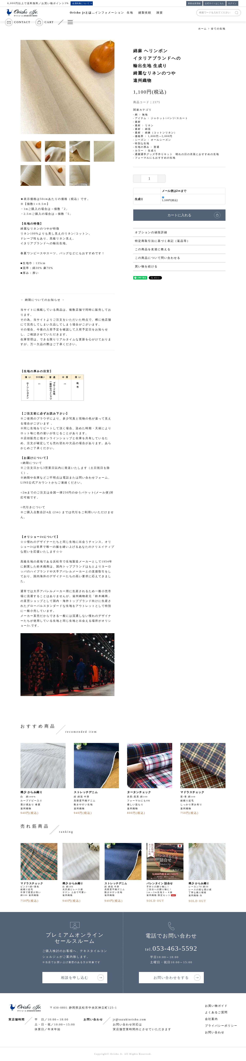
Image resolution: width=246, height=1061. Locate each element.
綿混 (148, 129)
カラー (139, 150)
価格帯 (139, 136)
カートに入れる (179, 215)
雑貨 (159, 12)
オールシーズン (161, 140)
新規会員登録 (194, 3)
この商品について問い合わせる (157, 257)
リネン (149, 125)
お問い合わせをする (171, 977)
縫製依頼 (144, 12)
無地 (145, 114)
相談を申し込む (74, 977)
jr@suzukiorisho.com (129, 1019)
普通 (157, 147)
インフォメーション (109, 12)
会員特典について (80, 3)
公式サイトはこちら (214, 3)
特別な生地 (142, 143)
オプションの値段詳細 (151, 232)
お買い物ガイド (216, 1005)
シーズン (141, 140)
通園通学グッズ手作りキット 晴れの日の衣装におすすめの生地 (177, 154)
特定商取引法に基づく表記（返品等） (162, 240)
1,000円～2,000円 (160, 136)
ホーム (202, 28)
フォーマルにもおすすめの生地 (155, 158)
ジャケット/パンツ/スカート (169, 118)
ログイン (232, 3)
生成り (152, 150)
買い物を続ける (146, 266)
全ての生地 (218, 28)
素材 (138, 122)
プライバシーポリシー (221, 1025)
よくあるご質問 (216, 1012)
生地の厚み (142, 147)
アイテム (141, 118)
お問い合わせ (214, 1032)
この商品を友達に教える (153, 249)
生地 (130, 12)
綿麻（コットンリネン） (161, 132)
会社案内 (211, 1018)
